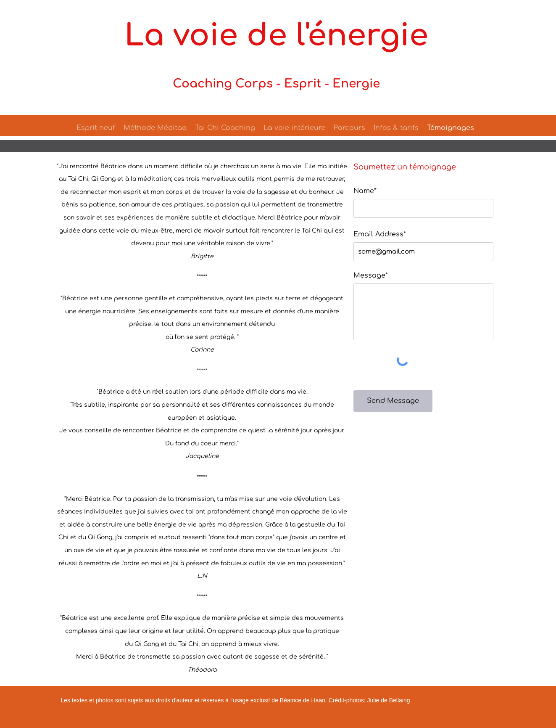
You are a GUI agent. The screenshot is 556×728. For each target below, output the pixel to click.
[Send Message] (392, 401)
